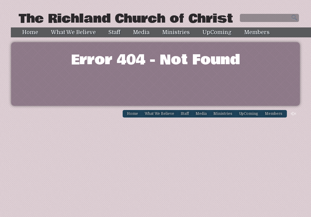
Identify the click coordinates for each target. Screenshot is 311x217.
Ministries (176, 32)
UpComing (217, 32)
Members (257, 32)
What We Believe (73, 32)
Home (30, 32)
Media (141, 32)
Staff (114, 32)
